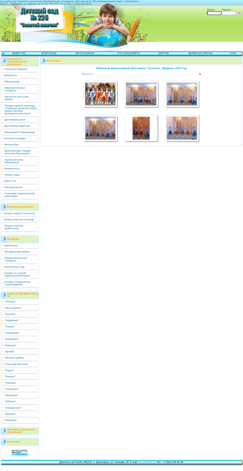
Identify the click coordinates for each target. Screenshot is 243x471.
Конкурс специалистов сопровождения (17, 283)
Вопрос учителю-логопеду (19, 219)
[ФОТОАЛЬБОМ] (84, 53)
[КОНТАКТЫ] (48, 53)
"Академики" (11, 320)
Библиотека (11, 245)
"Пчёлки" (9, 326)
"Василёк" (10, 414)
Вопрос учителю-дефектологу (14, 227)
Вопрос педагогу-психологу (19, 213)
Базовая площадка (14, 138)
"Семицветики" (13, 408)
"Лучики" (9, 351)
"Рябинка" (10, 401)
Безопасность (12, 168)
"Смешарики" (11, 333)
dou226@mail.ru (146, 462)
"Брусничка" (11, 395)
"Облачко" (10, 301)
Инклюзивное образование (19, 132)
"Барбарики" (11, 339)
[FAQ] (233, 53)
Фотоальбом (11, 144)
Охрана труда (12, 174)
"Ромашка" (10, 383)
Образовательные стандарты (14, 89)
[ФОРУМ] (163, 53)
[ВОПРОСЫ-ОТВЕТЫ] (200, 53)
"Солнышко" (11, 389)
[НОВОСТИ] (18, 53)
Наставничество (13, 187)
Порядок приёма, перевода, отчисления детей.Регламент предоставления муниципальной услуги (20, 109)
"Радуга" (9, 370)
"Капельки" (10, 420)
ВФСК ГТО (10, 181)
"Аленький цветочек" (16, 364)
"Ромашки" (10, 345)
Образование (11, 81)
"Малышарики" (13, 308)
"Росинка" (10, 376)
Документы (10, 75)
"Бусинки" (10, 314)
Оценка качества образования (13, 161)
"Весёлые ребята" (14, 358)
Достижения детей (14, 119)
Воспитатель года (14, 267)
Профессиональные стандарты (15, 259)
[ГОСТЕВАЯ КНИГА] (128, 53)
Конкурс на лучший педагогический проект (17, 274)
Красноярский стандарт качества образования (17, 152)
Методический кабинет (17, 251)
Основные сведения (15, 69)
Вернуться (87, 74)
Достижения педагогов (17, 126)
